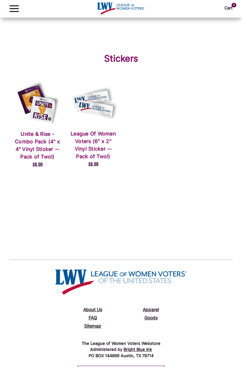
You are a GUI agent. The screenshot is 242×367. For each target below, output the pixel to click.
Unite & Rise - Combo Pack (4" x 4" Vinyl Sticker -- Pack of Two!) (37, 146)
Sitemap (92, 326)
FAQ (93, 318)
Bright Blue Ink (138, 350)
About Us (92, 310)
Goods (151, 318)
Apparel (151, 310)
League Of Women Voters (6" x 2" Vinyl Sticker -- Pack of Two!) (93, 146)
